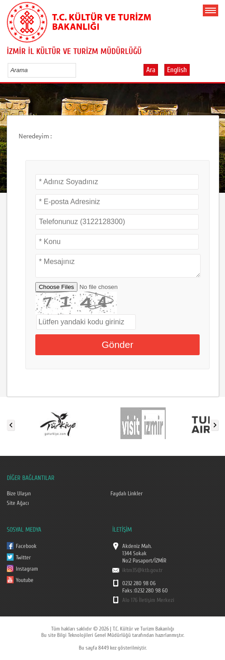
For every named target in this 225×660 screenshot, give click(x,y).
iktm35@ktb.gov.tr (142, 570)
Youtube (25, 580)
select (78, 70)
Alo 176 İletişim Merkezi (148, 600)
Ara (150, 70)
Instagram (27, 569)
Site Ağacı (18, 503)
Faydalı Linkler (126, 493)
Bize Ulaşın (19, 493)
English (177, 70)
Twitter (23, 557)
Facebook (26, 546)
